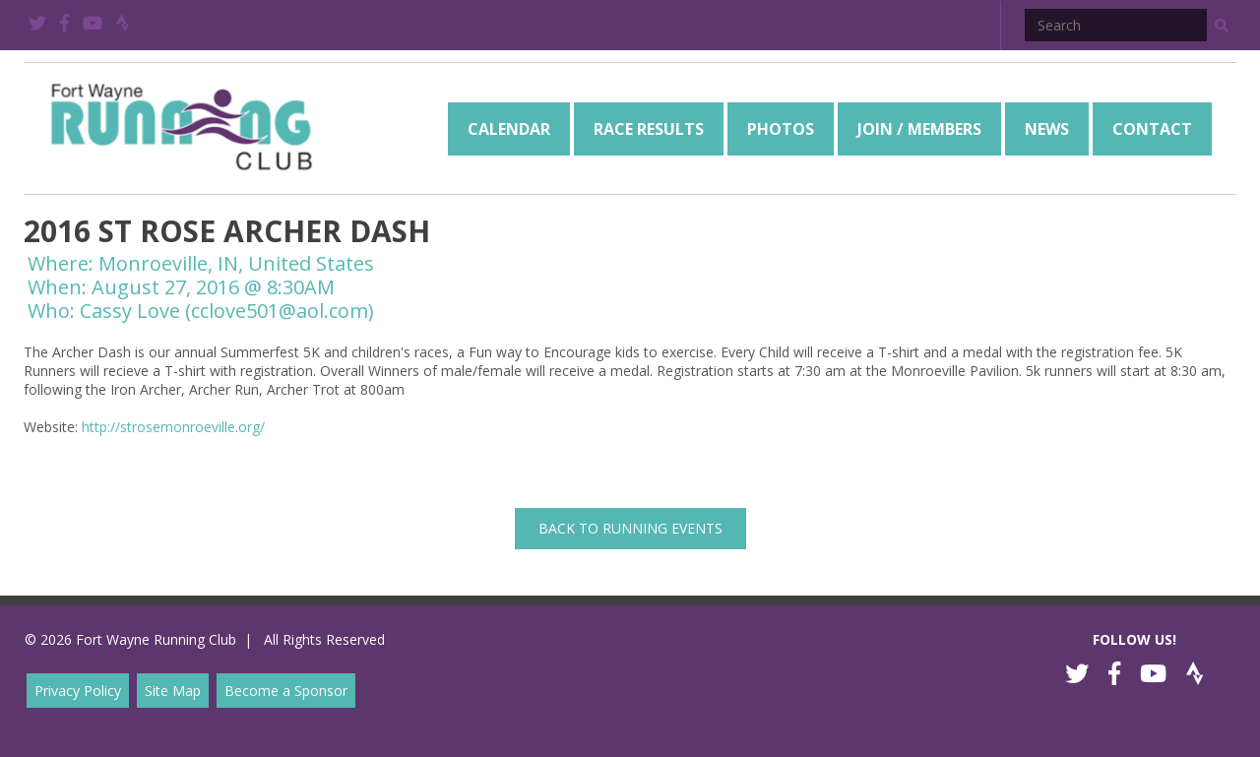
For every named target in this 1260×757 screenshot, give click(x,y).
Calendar (509, 129)
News (1047, 129)
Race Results (649, 129)
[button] (1221, 25)
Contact (1152, 129)
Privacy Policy (77, 690)
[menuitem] (509, 129)
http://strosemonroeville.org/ (173, 426)
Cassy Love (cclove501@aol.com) (227, 310)
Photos (780, 129)
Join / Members (919, 129)
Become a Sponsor (285, 690)
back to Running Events (630, 528)
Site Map (173, 690)
